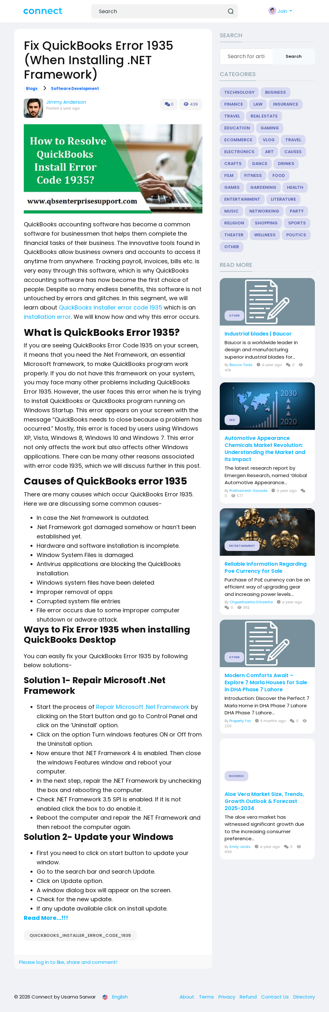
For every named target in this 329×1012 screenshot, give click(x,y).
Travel (232, 116)
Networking (264, 211)
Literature (283, 199)
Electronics (239, 152)
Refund (249, 996)
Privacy (227, 996)
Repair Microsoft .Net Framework (142, 707)
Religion (234, 223)
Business (275, 92)
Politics (296, 235)
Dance (259, 164)
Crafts (233, 164)
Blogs (32, 88)
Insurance (285, 104)
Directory (304, 996)
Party (297, 211)
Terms (207, 996)
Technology (239, 92)
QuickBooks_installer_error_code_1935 (80, 935)
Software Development (75, 88)
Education (237, 128)
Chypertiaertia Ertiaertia (251, 602)
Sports (297, 223)
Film (229, 175)
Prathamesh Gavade (248, 490)
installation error (47, 317)
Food (278, 175)
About (188, 996)
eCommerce (238, 140)
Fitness (253, 175)
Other (231, 247)
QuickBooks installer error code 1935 (110, 307)
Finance (233, 104)
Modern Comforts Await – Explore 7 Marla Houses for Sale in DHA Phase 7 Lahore (266, 682)
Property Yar (240, 720)
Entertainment (242, 199)
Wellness (265, 235)
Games (232, 187)
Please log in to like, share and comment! (68, 962)
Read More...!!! (46, 918)
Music (231, 211)
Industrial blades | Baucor (258, 333)
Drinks (286, 164)
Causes (293, 152)
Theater (234, 235)
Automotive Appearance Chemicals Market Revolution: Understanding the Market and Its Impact (265, 449)
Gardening (263, 187)
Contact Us (275, 996)
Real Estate (264, 116)
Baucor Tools (241, 364)
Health (295, 187)
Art (269, 152)
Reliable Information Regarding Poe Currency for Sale (266, 568)
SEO (232, 420)
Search (294, 56)
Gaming (270, 128)
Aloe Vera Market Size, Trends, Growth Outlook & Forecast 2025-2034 (264, 801)
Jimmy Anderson (66, 102)
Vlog (269, 140)
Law (257, 104)
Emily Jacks (240, 846)
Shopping (266, 223)
